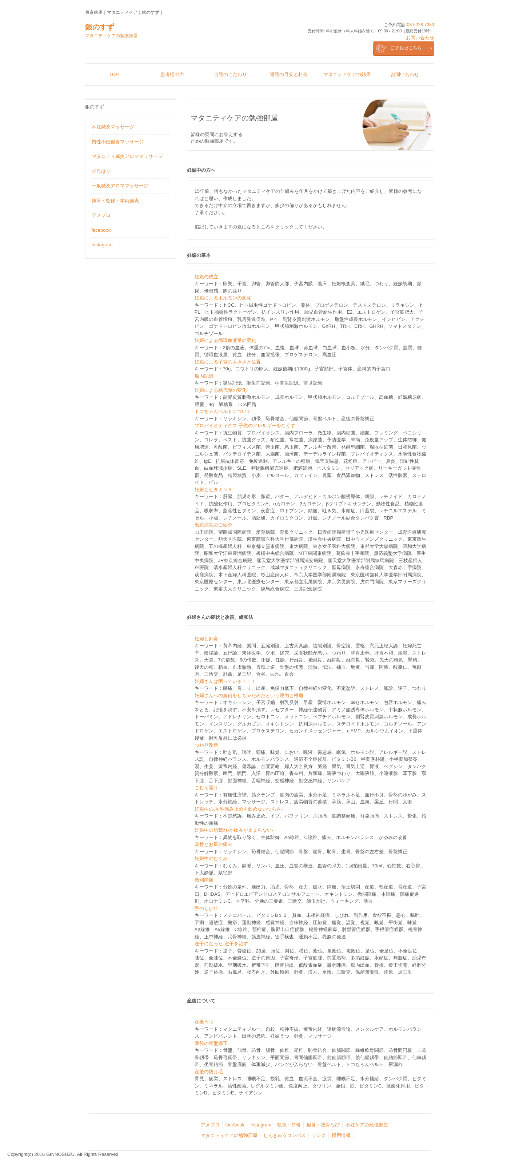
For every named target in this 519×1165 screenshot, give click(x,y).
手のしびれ (206, 908)
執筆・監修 (289, 1125)
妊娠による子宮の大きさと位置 (228, 362)
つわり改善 (206, 745)
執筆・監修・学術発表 (115, 200)
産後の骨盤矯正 (211, 1043)
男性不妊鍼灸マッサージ (118, 141)
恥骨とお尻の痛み (213, 844)
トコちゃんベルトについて (223, 411)
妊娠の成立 (206, 276)
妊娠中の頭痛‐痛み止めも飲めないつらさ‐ (239, 809)
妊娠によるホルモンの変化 (223, 298)
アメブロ (101, 215)
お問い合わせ (420, 37)
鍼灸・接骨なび (323, 1125)
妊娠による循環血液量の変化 (225, 340)
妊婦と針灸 (206, 638)
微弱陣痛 (204, 880)
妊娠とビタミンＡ (213, 489)
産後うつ (204, 1022)
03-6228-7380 (420, 24)
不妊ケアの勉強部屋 (367, 1125)
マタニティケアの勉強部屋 (229, 1135)
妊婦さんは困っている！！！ (225, 681)
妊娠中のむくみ (211, 858)
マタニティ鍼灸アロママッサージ (127, 156)
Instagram (102, 244)
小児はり (101, 171)
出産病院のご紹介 (213, 525)
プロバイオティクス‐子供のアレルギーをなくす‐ (246, 425)
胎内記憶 (204, 376)
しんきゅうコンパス (284, 1135)
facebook (101, 230)
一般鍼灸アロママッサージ (120, 185)
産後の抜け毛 (209, 1071)
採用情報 (341, 1135)
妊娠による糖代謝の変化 (221, 390)
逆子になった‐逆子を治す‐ (222, 943)
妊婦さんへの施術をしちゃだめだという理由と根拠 (249, 695)
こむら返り (206, 787)
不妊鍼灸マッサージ (113, 127)
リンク (319, 1135)
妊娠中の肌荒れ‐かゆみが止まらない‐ (234, 830)
